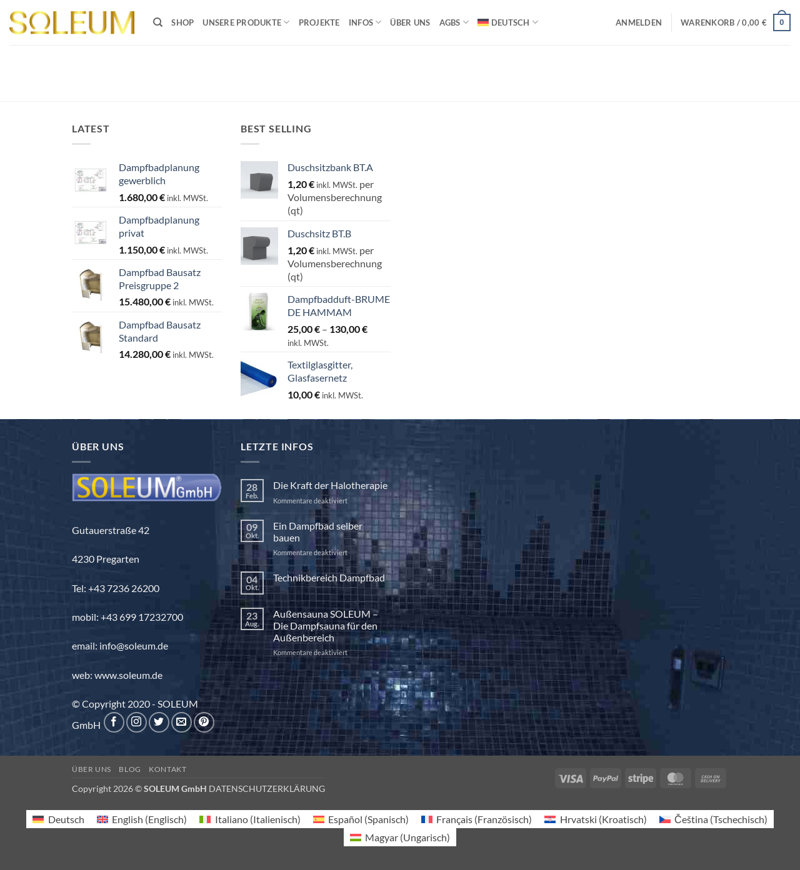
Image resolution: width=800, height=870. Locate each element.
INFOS (365, 22)
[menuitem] (508, 22)
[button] (639, 22)
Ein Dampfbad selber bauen (317, 531)
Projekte (319, 22)
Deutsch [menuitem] (66, 819)
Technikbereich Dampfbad (329, 577)
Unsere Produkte (245, 22)
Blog (130, 769)
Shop (182, 22)
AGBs (454, 22)
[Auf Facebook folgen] (114, 722)
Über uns (410, 22)
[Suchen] (157, 22)
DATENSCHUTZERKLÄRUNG (267, 788)
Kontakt (167, 769)
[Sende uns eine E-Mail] (181, 722)
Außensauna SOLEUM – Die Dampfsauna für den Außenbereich (325, 625)
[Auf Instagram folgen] (136, 722)
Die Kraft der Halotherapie (330, 485)
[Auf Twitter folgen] (159, 722)
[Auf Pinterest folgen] (204, 722)
